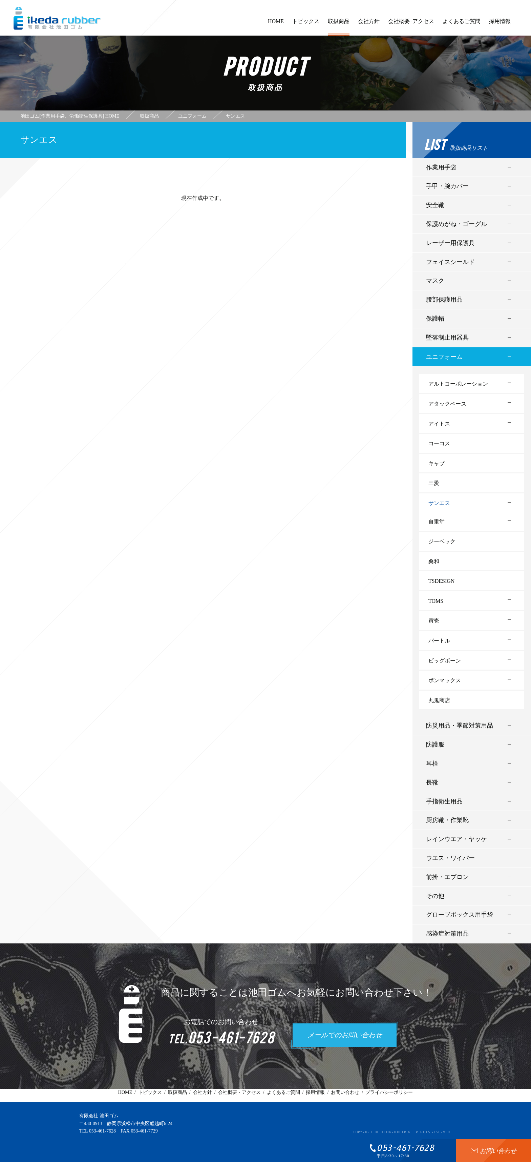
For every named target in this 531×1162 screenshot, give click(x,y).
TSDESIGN (441, 581)
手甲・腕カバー (447, 186)
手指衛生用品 (444, 801)
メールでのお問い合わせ (344, 1035)
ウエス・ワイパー (450, 858)
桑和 (433, 561)
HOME (276, 24)
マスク (435, 280)
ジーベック (441, 541)
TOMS (435, 601)
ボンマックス (444, 680)
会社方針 (369, 24)
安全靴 (435, 205)
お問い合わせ (345, 1092)
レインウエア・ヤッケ (456, 839)
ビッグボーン (444, 661)
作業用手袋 (441, 167)
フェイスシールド (450, 262)
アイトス (439, 424)
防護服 (435, 744)
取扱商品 (338, 27)
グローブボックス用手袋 (459, 914)
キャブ (436, 463)
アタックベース (447, 404)
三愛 (433, 483)
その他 (435, 896)
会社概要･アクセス (411, 24)
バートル (439, 641)
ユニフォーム (444, 356)
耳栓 (432, 763)
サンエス (439, 503)
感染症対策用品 (447, 933)
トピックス (305, 24)
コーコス (439, 443)
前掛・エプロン (447, 877)
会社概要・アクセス (239, 1092)
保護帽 (435, 318)
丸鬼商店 (439, 700)
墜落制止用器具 (447, 337)
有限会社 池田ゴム (99, 1115)
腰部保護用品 (444, 299)
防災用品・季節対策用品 (459, 725)
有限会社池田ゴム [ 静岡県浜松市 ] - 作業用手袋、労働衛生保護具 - (57, 18)
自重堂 (436, 522)
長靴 (432, 782)
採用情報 (500, 24)
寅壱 (433, 621)
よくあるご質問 (462, 24)
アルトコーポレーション (458, 384)
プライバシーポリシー (389, 1092)
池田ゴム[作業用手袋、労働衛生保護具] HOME (69, 116)
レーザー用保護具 (450, 243)
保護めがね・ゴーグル (456, 224)
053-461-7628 (102, 1131)
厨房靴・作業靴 (447, 820)
